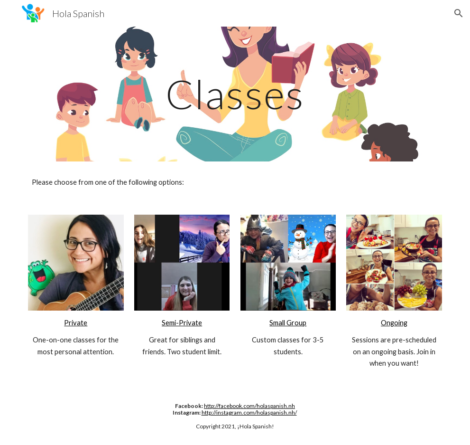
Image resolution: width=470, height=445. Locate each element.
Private (75, 323)
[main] (235, 94)
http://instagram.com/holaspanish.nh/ (249, 412)
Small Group (287, 323)
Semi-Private (182, 323)
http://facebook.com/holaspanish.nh (249, 405)
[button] (458, 13)
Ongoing (394, 323)
